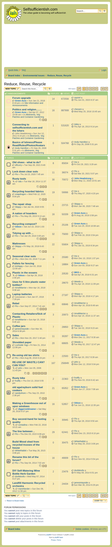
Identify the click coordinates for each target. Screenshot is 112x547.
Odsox (18, 227)
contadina (22, 425)
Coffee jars (18, 326)
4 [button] (93, 89)
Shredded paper (22, 342)
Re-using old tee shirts (25, 355)
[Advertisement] (56, 45)
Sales (15, 335)
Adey (76, 124)
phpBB (48, 535)
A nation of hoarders (24, 213)
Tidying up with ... (23, 233)
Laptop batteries (22, 294)
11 (42, 373)
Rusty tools (19, 178)
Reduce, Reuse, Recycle (25, 84)
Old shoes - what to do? (26, 162)
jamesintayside (22, 329)
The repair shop (21, 204)
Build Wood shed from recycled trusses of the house (26, 444)
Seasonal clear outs (24, 256)
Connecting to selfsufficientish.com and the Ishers (27, 127)
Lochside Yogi (21, 345)
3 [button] (90, 89)
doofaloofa (20, 476)
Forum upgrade (21, 97)
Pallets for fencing (23, 263)
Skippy (18, 207)
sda (20, 181)
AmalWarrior (21, 288)
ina (75, 162)
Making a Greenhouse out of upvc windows (29, 405)
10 (39, 373)
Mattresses (19, 243)
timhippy (19, 266)
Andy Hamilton (22, 148)
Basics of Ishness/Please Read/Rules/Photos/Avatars (28, 144)
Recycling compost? (24, 223)
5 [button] (96, 89)
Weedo (77, 281)
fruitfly (18, 381)
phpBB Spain (59, 537)
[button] (79, 89)
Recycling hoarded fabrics (28, 191)
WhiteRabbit (20, 450)
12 (45, 373)
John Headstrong (82, 178)
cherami (78, 109)
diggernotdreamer (27, 409)
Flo (16, 174)
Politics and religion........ (27, 109)
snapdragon (20, 194)
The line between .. (23, 431)
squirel (77, 97)
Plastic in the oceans (24, 272)
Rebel (15, 303)
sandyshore (20, 393)
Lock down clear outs (25, 171)
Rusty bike (18, 378)
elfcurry (18, 165)
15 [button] (103, 89)
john (20, 368)
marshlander (24, 489)
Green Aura (20, 101)
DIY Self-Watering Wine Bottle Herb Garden (26, 472)
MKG (76, 272)
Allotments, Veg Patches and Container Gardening (28, 115)
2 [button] (87, 89)
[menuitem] (22, 70)
